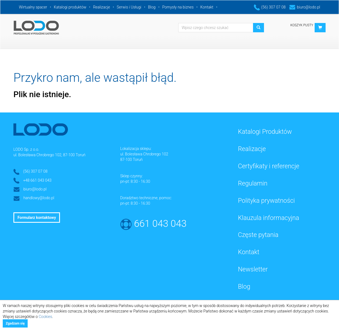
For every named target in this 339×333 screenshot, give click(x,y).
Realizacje (101, 7)
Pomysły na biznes (178, 7)
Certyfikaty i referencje (268, 166)
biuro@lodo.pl (304, 7)
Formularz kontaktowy (37, 217)
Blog (152, 7)
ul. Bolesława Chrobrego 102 (144, 154)
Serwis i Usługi (129, 7)
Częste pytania (258, 235)
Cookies (45, 316)
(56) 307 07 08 (270, 7)
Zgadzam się (15, 323)
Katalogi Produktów (265, 131)
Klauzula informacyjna (268, 218)
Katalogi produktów (70, 7)
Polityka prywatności (266, 200)
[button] (320, 27)
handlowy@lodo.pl (38, 198)
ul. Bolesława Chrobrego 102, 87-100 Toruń (49, 155)
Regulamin (253, 183)
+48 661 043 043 (37, 180)
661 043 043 (160, 223)
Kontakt (207, 7)
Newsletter (253, 269)
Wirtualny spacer (33, 7)
